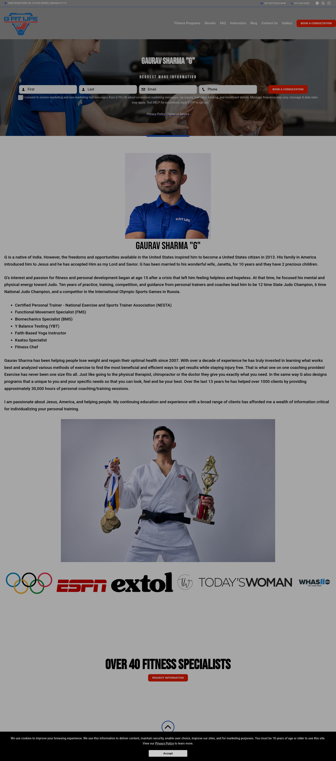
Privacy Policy (164, 743)
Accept (168, 753)
